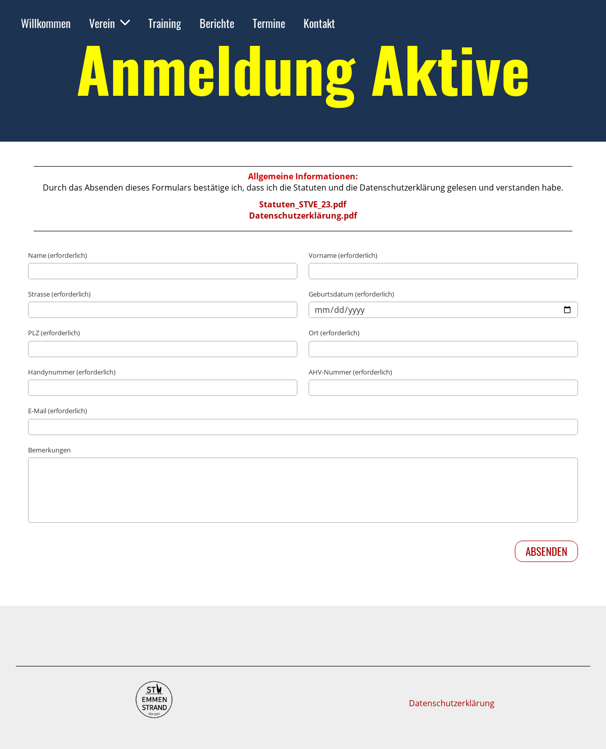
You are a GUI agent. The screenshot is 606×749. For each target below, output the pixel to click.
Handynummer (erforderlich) (72, 372)
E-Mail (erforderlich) (57, 410)
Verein (109, 23)
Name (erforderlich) (57, 255)
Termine (269, 23)
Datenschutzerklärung (451, 703)
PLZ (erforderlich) (54, 332)
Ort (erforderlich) (334, 332)
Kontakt (319, 23)
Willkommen (46, 23)
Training (164, 23)
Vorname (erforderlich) (343, 255)
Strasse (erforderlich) (59, 294)
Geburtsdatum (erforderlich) (351, 294)
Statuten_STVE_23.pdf (302, 204)
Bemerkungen (49, 449)
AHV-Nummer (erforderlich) (350, 372)
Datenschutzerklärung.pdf (303, 215)
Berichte (217, 23)
